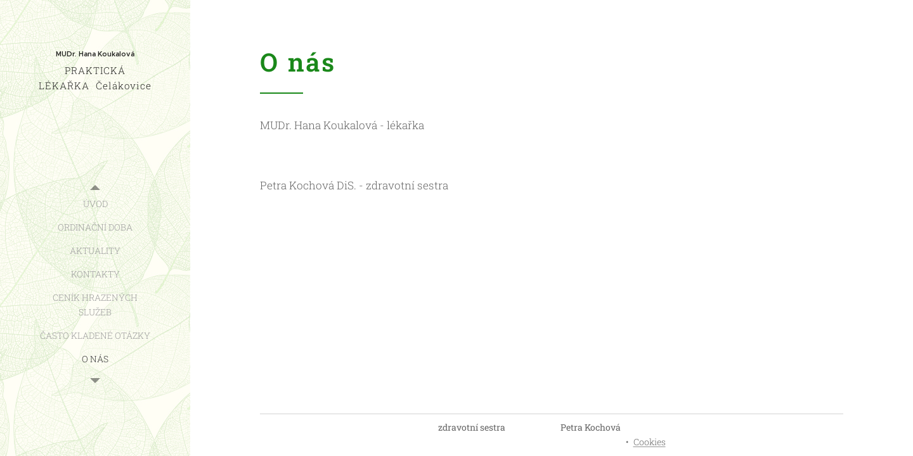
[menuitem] (95, 203)
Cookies (649, 442)
